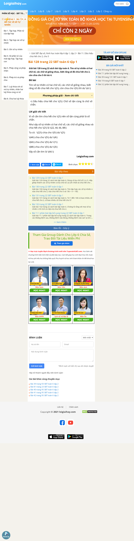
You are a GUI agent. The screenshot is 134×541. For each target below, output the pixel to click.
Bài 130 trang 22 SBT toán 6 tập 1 (47, 186)
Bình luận (34, 165)
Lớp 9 (33, 11)
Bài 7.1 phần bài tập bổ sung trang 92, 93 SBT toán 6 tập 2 (114, 73)
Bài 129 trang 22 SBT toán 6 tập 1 (47, 177)
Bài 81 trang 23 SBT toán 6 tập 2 (44, 386)
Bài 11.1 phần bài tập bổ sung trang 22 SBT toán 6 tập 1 (58, 213)
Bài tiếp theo (74, 171)
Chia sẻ (46, 165)
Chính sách (73, 407)
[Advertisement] (115, 104)
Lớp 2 (91, 11)
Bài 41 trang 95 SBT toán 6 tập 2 (44, 392)
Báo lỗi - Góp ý (61, 228)
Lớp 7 (49, 11)
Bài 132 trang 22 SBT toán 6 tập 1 (47, 204)
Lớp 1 (99, 11)
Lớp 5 (66, 11)
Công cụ (108, 11)
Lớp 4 (74, 11)
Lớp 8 (41, 11)
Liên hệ (60, 407)
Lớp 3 (83, 11)
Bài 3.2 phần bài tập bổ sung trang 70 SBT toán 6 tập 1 (114, 84)
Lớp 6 (58, 11)
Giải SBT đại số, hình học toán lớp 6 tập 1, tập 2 (53, 53)
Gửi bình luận (36, 366)
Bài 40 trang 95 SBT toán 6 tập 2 (44, 389)
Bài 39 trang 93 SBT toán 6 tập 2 (44, 384)
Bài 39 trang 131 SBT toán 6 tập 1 (112, 77)
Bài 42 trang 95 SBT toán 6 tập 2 (44, 395)
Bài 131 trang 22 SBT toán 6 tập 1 (47, 195)
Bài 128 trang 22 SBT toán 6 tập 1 (52, 62)
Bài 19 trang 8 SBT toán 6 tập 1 (111, 80)
